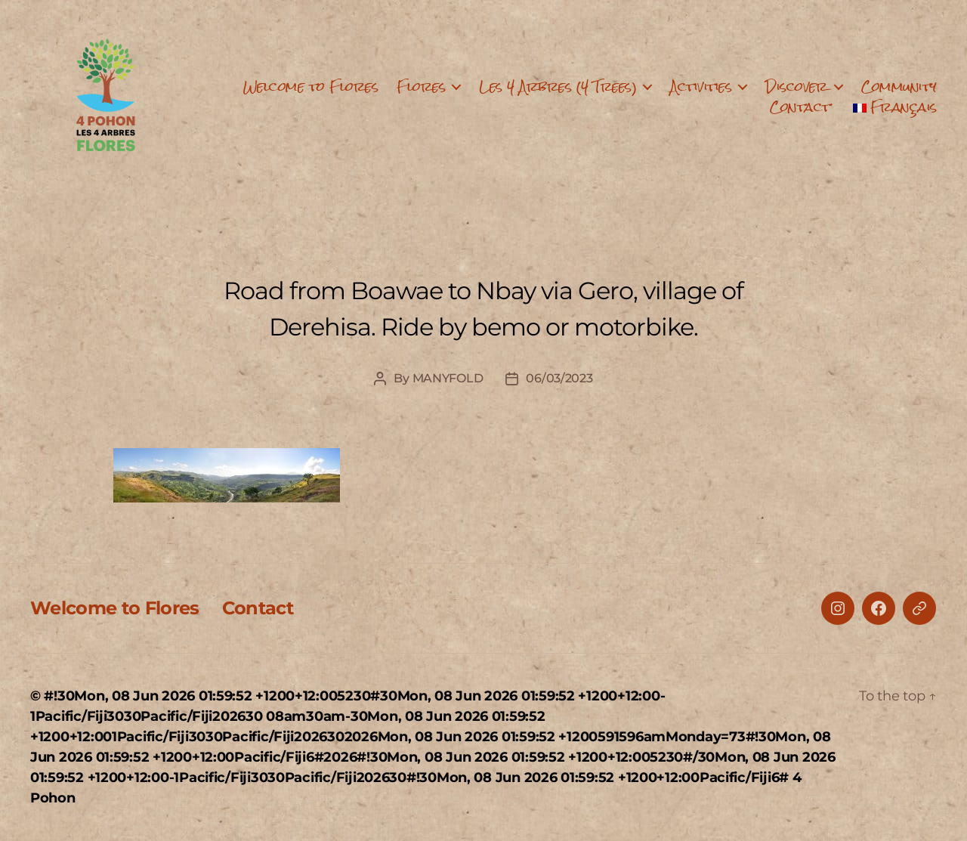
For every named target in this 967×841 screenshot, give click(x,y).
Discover (796, 86)
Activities (700, 86)
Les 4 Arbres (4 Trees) (557, 86)
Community (899, 86)
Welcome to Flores (310, 86)
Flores (421, 86)
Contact (800, 107)
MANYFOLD (448, 378)
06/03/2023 (559, 378)
